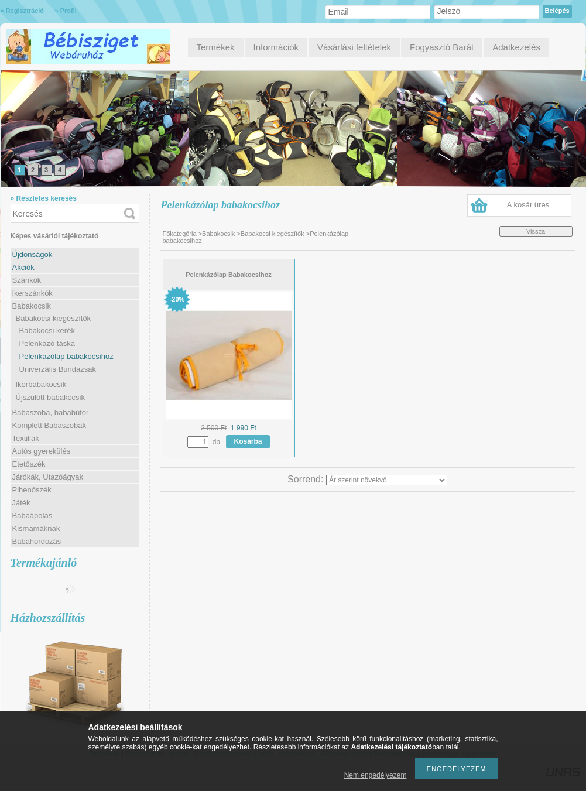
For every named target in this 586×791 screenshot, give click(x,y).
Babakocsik (218, 233)
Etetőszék (29, 464)
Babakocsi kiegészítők (272, 233)
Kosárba (248, 441)
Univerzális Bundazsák (58, 369)
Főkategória (180, 233)
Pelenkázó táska (47, 343)
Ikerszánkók (32, 293)
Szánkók (27, 280)
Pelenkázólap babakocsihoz (66, 356)
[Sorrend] (386, 480)
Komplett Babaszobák (49, 425)
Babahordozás (36, 541)
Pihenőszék (32, 489)
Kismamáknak (36, 528)
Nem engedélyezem (375, 775)
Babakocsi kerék (47, 330)
